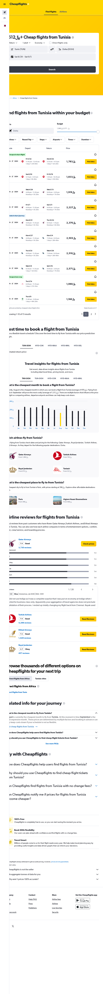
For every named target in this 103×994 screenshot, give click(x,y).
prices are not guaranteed (67, 854)
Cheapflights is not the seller (57, 861)
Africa (23, 98)
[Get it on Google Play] (85, 895)
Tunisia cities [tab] (48, 662)
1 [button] (85, 292)
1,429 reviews (33, 621)
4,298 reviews (33, 606)
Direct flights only (68, 43)
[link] (88, 527)
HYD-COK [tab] (43, 324)
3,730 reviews (33, 531)
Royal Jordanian (33, 628)
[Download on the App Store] (85, 901)
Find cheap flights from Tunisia (30, 710)
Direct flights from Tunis (25, 676)
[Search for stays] (4, 18)
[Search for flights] (4, 12)
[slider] (99, 137)
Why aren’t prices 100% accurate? (57, 871)
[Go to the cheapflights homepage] (20, 4)
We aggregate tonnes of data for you (57, 866)
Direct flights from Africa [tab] (27, 662)
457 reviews (32, 637)
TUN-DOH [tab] (30, 324)
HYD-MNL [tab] (69, 324)
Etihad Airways (33, 613)
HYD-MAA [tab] (56, 324)
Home (15, 98)
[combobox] (48, 42)
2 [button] (91, 292)
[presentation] (81, 37)
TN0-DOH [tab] (30, 359)
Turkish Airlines (33, 598)
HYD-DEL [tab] (82, 324)
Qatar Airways (33, 523)
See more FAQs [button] (56, 727)
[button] (5, 4)
